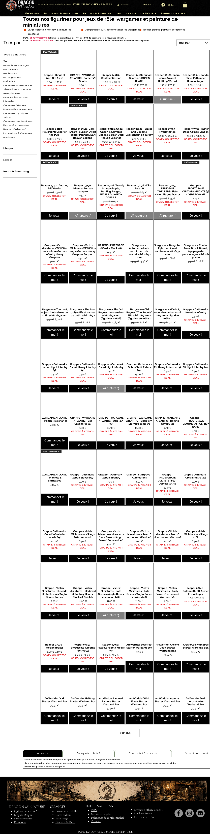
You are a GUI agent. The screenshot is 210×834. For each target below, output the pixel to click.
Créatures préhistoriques (18, 120)
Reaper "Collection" (14, 129)
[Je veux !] (54, 99)
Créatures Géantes (14, 105)
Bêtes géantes (12, 77)
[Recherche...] (127, 5)
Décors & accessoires (16, 124)
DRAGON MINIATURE (27, 807)
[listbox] (149, 5)
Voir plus (125, 733)
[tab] (43, 753)
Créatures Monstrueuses (17, 85)
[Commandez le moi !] (54, 277)
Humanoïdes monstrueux (17, 109)
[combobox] (193, 43)
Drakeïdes (9, 81)
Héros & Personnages (16, 65)
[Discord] (200, 813)
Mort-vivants (10, 69)
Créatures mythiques (15, 113)
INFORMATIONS (99, 806)
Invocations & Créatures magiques (17, 135)
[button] (149, 5)
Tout (6, 61)
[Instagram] (189, 813)
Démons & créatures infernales (15, 99)
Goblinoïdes (10, 73)
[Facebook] (178, 813)
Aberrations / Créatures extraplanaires (17, 91)
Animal (7, 117)
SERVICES (57, 807)
